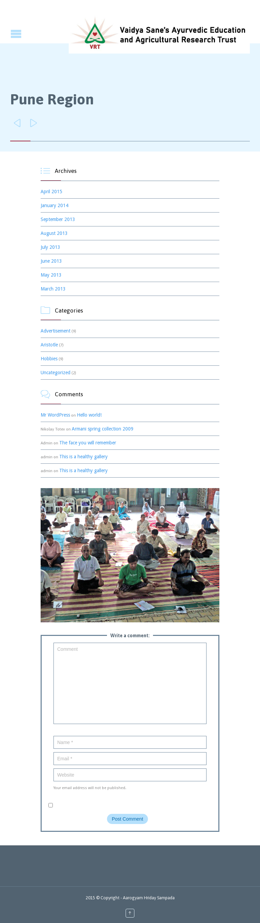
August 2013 (54, 233)
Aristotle (49, 344)
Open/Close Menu (6, 34)
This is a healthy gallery (83, 456)
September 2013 (58, 219)
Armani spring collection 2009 (102, 429)
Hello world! (89, 415)
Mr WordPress (55, 415)
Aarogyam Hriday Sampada (149, 897)
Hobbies (49, 358)
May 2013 (51, 275)
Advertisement (55, 331)
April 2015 (51, 191)
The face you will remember (87, 442)
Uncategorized (55, 372)
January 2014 (54, 205)
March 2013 (53, 289)
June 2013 (51, 261)
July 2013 (50, 247)
